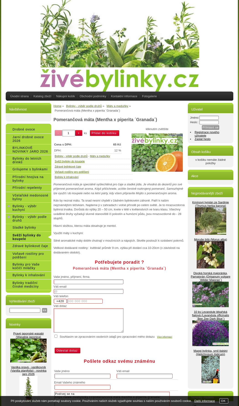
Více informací (164, 337)
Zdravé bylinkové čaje (68, 166)
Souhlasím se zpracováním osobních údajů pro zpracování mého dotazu (107, 336)
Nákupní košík (65, 96)
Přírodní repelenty (27, 187)
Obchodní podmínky (93, 96)
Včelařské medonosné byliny (30, 197)
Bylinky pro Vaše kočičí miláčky (26, 266)
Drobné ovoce (24, 129)
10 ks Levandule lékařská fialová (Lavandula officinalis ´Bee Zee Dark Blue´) (210, 315)
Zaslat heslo (203, 139)
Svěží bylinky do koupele (70, 161)
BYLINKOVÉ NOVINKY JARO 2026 (30, 149)
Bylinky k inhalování (67, 177)
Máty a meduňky (100, 156)
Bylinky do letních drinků (27, 160)
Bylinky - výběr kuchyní (25, 208)
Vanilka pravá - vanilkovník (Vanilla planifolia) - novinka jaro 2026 (28, 370)
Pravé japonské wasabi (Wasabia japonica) (28, 335)
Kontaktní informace (124, 96)
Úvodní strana (19, 96)
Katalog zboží (42, 96)
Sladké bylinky (24, 227)
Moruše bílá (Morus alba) (210, 239)
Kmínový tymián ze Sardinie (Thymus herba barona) (210, 204)
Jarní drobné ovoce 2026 (28, 139)
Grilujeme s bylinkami (30, 169)
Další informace (204, 401)
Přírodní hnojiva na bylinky (28, 178)
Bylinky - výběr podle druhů (71, 156)
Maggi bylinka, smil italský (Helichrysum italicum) (210, 352)
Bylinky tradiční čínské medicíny (26, 284)
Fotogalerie (149, 96)
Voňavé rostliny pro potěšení (72, 172)
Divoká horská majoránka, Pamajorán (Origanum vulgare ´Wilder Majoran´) (210, 276)
